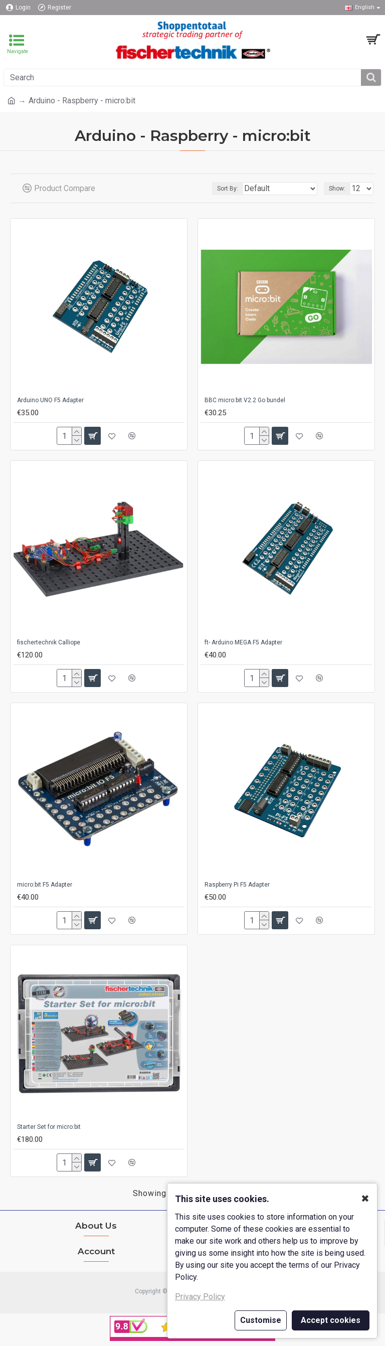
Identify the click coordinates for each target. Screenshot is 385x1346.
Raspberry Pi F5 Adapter (237, 884)
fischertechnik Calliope (48, 642)
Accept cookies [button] (330, 1320)
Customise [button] (260, 1320)
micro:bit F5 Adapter (44, 884)
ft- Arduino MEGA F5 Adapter (243, 642)
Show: (337, 188)
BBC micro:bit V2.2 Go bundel (245, 400)
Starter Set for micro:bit (49, 1126)
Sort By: (227, 188)
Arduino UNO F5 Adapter (50, 400)
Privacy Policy (200, 1296)
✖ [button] (365, 1199)
